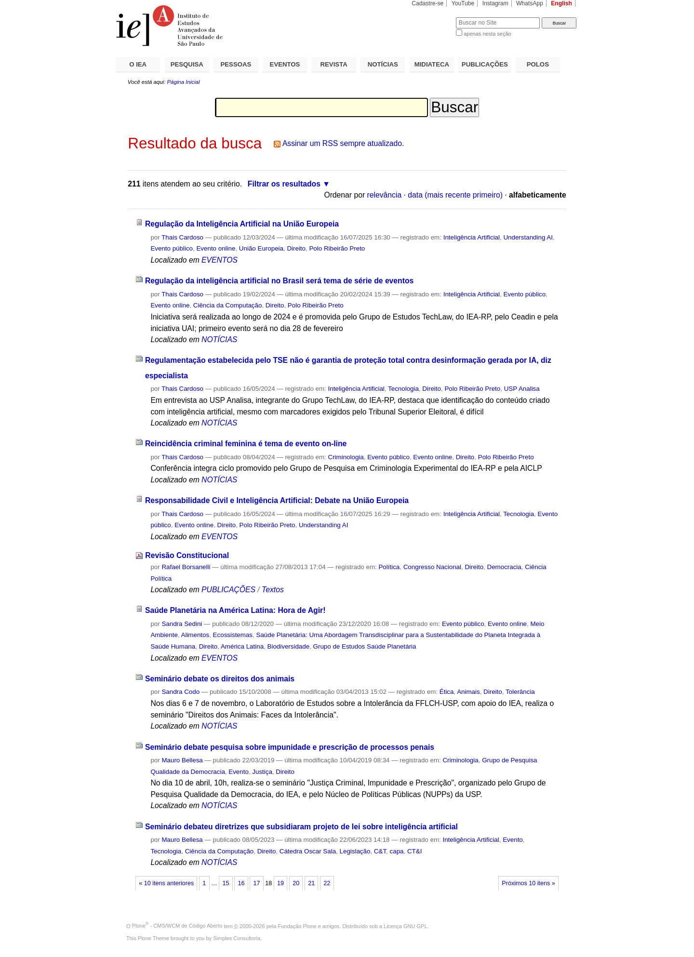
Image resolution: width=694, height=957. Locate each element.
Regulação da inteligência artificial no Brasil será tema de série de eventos (279, 281)
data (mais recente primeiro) (455, 195)
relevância (384, 195)
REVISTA (333, 64)
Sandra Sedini (181, 623)
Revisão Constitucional (187, 555)
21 (311, 883)
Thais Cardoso (182, 237)
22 (326, 883)
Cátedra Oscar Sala (308, 851)
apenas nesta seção (487, 34)
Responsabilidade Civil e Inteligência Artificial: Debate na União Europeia (277, 500)
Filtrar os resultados (284, 184)
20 (296, 883)
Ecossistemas (233, 634)
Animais (468, 691)
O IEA (138, 64)
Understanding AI (528, 237)
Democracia (504, 567)
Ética (447, 691)
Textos (273, 589)
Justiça (262, 771)
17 (257, 883)
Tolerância (520, 691)
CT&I (414, 851)
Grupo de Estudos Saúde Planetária (364, 646)
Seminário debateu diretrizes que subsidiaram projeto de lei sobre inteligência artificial (301, 827)
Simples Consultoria (236, 938)
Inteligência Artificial (471, 237)
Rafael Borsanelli (185, 567)
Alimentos (195, 634)
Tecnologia (403, 388)
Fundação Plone (297, 926)
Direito (296, 248)
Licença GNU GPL (405, 926)
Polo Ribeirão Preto (337, 248)
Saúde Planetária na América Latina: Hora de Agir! (235, 610)
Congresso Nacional (432, 567)
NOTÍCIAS (383, 64)
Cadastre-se (427, 3)
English (561, 3)
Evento (238, 771)
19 (280, 883)
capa (397, 851)
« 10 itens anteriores (166, 883)
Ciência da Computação (227, 305)
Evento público (171, 248)
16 (241, 883)
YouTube (463, 3)
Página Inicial (183, 82)
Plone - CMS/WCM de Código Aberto (177, 926)
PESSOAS (236, 64)
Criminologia (346, 457)
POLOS (538, 64)
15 (225, 883)
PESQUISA (187, 64)
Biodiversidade (288, 646)
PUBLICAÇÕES (485, 64)
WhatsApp (529, 3)
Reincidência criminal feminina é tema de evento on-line (246, 443)
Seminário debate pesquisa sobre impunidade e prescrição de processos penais (289, 747)
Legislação (355, 851)
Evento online (215, 248)
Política (389, 567)
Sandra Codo (180, 691)
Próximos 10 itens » (528, 883)
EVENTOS (285, 64)
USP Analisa (522, 388)
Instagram (495, 3)
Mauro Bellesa (181, 760)
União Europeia (261, 248)
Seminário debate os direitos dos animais (219, 679)
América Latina (242, 646)
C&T (380, 851)
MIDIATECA (431, 64)
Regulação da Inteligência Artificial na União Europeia (242, 224)
